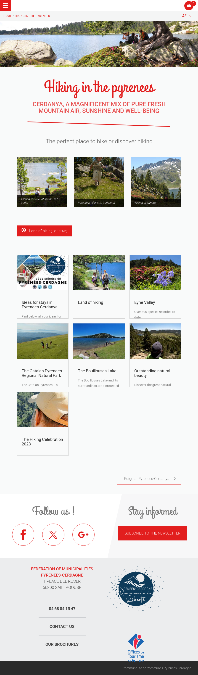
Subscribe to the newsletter (152, 533)
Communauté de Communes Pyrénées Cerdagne (157, 668)
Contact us (62, 626)
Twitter (53, 535)
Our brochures (62, 644)
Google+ (83, 535)
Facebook (23, 535)
